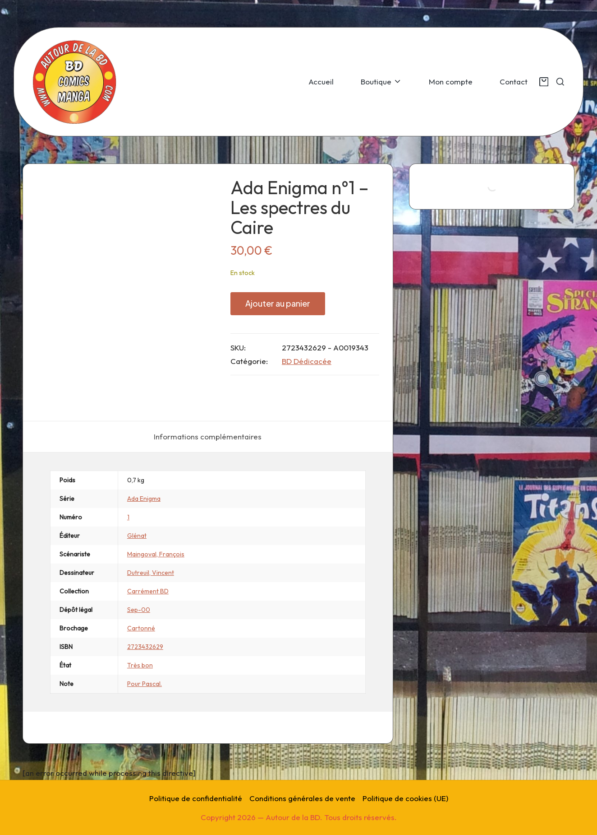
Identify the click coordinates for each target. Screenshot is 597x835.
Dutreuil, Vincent (150, 573)
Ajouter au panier (277, 303)
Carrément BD (148, 591)
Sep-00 (138, 610)
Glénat (137, 536)
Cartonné (141, 628)
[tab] (208, 436)
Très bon (140, 665)
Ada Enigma (144, 498)
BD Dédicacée (306, 361)
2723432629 (145, 647)
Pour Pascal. (144, 684)
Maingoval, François (155, 554)
